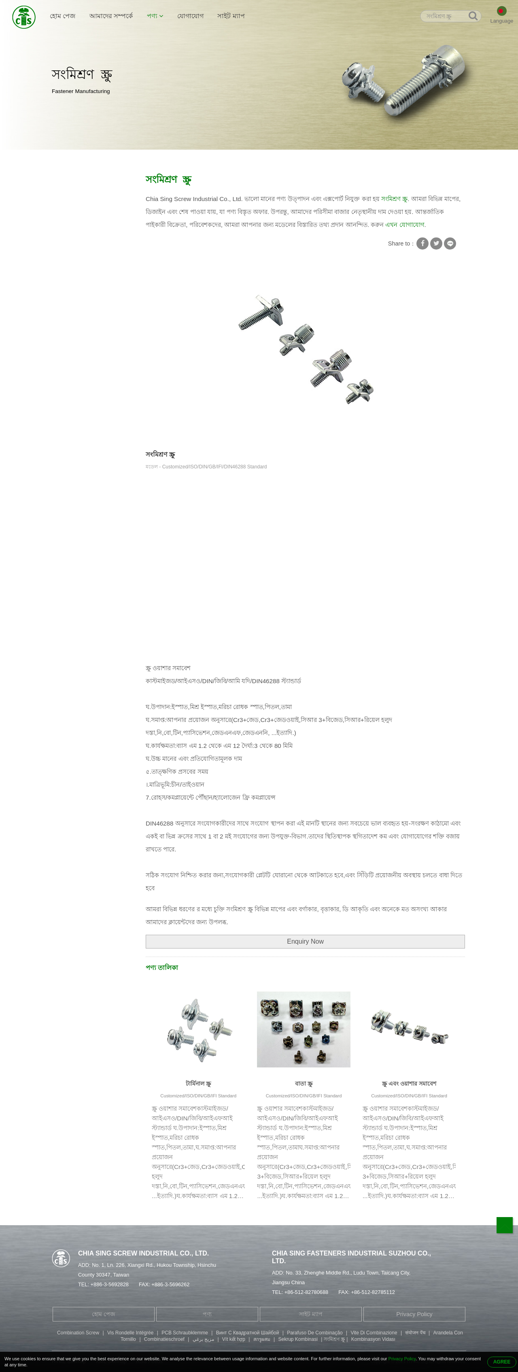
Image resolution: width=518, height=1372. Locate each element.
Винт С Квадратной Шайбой (247, 1333)
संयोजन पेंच (415, 1333)
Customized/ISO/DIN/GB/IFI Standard (198, 1095)
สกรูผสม (261, 1339)
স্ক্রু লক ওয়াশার (73, 214)
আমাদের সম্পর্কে (111, 16)
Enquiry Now (305, 941)
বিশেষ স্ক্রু (67, 246)
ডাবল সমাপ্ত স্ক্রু (74, 277)
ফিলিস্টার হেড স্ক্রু (76, 309)
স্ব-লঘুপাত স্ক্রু (72, 230)
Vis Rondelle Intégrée (130, 1333)
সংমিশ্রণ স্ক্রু (186, 158)
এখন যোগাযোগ (404, 224)
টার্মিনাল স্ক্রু (198, 1083)
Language (502, 21)
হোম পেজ (62, 16)
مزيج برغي (203, 1339)
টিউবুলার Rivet (75, 261)
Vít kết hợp (233, 1339)
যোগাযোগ (190, 16)
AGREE (502, 1362)
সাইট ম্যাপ (230, 16)
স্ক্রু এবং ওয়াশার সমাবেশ (409, 1083)
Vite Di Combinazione (373, 1333)
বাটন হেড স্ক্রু (71, 325)
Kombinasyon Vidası (373, 1339)
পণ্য (155, 16)
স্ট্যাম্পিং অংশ (72, 340)
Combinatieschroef (164, 1339)
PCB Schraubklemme (184, 1333)
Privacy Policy (414, 1314)
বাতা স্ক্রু (303, 1083)
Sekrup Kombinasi (297, 1339)
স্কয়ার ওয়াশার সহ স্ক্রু (141, 158)
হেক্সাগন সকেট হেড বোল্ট (86, 293)
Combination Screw (78, 1333)
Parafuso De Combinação (314, 1333)
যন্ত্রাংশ (64, 356)
